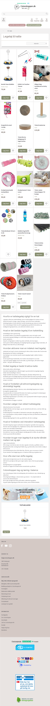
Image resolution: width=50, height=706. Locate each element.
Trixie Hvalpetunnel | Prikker (7, 295)
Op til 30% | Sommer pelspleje (17, 25)
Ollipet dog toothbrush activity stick (40, 86)
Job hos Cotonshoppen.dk (7, 622)
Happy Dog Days (5, 627)
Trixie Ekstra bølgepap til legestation (22, 139)
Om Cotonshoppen (6, 617)
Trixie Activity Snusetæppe (38, 244)
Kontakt (3, 625)
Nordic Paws (4, 86)
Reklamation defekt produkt (8, 591)
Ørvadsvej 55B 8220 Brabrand (4, 564)
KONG (19, 89)
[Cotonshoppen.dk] (25, 7)
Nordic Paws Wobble (7, 84)
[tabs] (46, 20)
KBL (2, 194)
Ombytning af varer (6, 596)
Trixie (19, 143)
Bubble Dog (21, 235)
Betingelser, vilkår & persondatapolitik (10, 584)
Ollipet (36, 90)
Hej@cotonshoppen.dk (7, 558)
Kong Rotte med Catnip (6, 126)
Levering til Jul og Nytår (7, 604)
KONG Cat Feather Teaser (23, 85)
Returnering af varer (6, 594)
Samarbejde (4, 620)
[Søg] (47, 14)
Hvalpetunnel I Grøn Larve (24, 191)
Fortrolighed (4, 589)
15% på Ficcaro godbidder (34, 25)
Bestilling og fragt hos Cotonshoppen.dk (11, 586)
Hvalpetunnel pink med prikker (7, 191)
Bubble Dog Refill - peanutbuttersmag (24, 232)
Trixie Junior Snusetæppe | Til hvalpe (39, 192)
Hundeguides (4, 615)
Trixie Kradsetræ (39, 125)
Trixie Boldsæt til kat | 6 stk (8, 232)
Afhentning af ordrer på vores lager (9, 599)
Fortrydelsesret (4, 601)
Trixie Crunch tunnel (24, 294)
